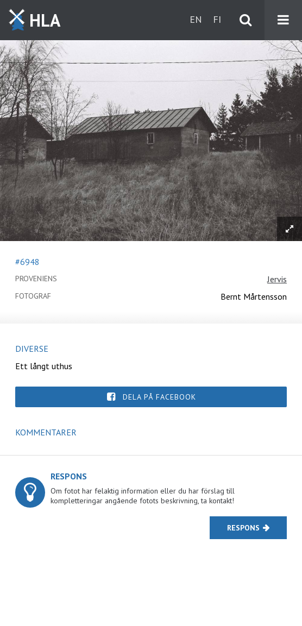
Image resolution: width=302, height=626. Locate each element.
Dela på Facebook (159, 397)
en (196, 19)
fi (217, 19)
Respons (243, 528)
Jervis (277, 279)
